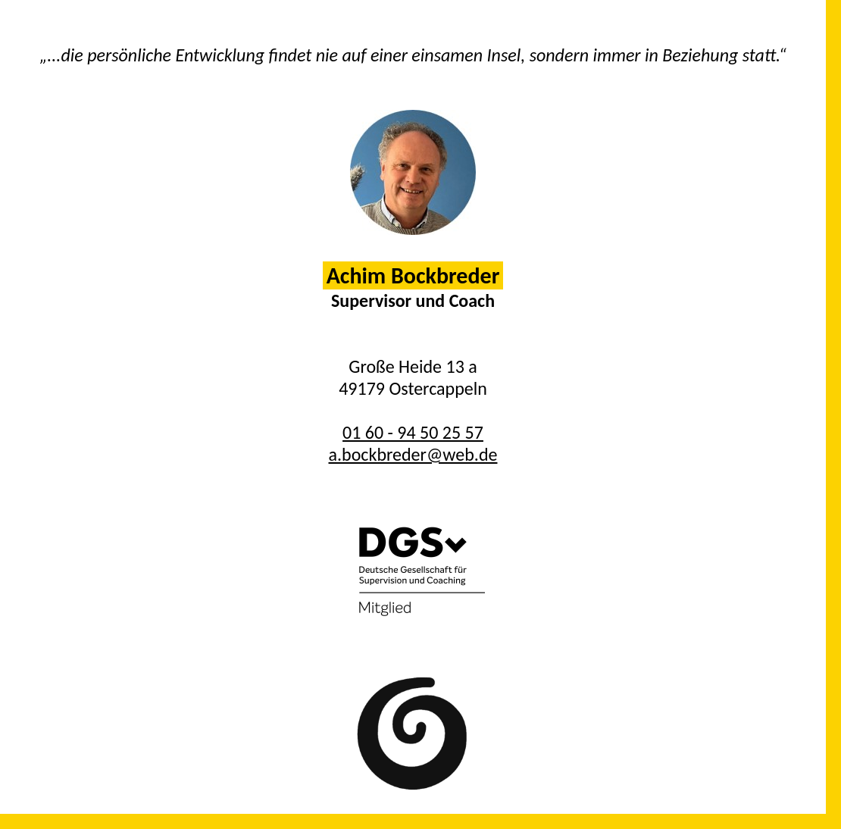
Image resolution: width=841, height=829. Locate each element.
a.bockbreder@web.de (413, 454)
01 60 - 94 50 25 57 (412, 432)
